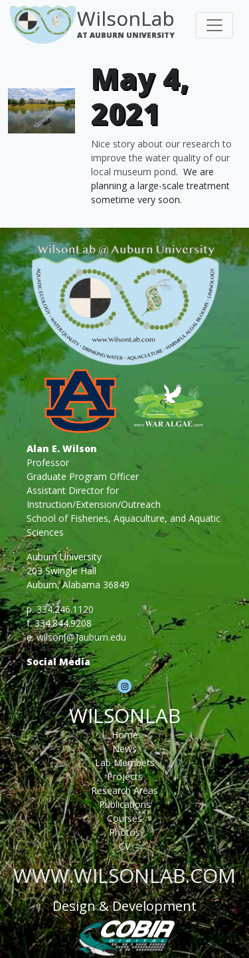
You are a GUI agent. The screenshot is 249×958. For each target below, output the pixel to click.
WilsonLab (126, 18)
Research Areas (124, 790)
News (124, 748)
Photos (124, 832)
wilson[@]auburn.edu (81, 637)
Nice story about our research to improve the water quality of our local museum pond (161, 157)
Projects (125, 776)
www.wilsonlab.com (124, 875)
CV (124, 846)
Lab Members (125, 762)
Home (125, 734)
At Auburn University (126, 35)
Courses (124, 818)
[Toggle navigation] (214, 25)
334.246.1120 (65, 609)
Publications (125, 804)
